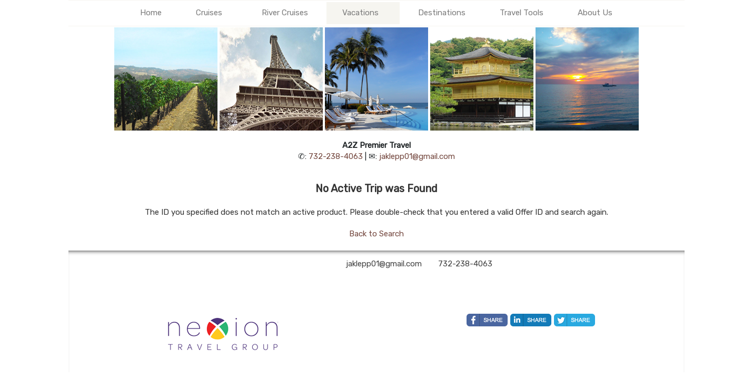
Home (151, 12)
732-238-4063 (336, 156)
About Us (595, 12)
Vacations (360, 12)
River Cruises (285, 12)
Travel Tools (521, 12)
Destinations (441, 12)
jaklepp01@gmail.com (417, 156)
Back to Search (376, 233)
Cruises (209, 12)
